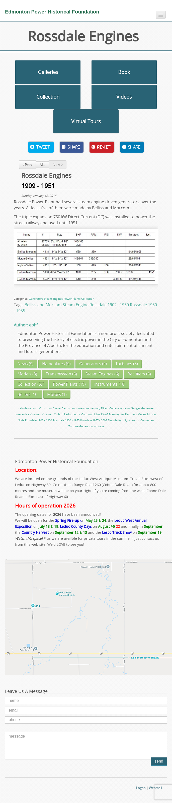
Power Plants (71, 298)
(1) (57, 394)
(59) (31, 384)
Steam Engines (53, 298)
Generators (36, 298)
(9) (26, 363)
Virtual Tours (86, 121)
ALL (42, 164)
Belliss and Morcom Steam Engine (57, 304)
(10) (28, 394)
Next (58, 164)
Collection (47, 96)
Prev (27, 164)
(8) (126, 363)
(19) (69, 384)
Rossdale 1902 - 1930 (109, 304)
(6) (61, 374)
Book (124, 72)
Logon (141, 788)
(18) (110, 384)
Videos (124, 96)
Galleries (48, 72)
